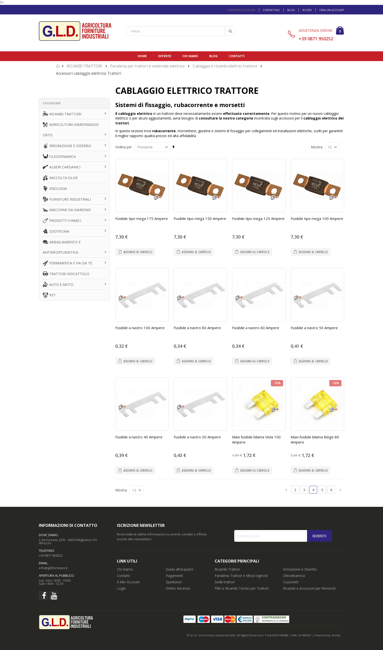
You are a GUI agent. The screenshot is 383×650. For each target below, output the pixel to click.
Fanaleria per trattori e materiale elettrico (147, 66)
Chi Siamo (125, 569)
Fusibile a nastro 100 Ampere (140, 327)
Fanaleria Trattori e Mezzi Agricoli (241, 575)
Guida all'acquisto (179, 569)
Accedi (307, 10)
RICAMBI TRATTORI (84, 66)
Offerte (164, 56)
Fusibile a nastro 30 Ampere (197, 436)
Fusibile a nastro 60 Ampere (255, 327)
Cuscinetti (290, 582)
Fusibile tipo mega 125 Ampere (258, 218)
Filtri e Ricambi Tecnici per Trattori (242, 588)
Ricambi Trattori (227, 569)
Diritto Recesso (178, 588)
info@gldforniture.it (53, 568)
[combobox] (181, 31)
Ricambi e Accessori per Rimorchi (309, 588)
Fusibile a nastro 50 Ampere (314, 327)
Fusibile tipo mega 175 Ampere (141, 218)
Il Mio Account (128, 582)
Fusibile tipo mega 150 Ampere (200, 218)
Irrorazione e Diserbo (300, 569)
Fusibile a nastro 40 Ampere (138, 436)
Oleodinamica (294, 575)
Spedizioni (174, 582)
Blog (291, 10)
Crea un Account (331, 10)
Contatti (237, 56)
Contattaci (271, 10)
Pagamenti (174, 575)
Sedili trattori (225, 582)
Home (142, 56)
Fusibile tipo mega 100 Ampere (317, 218)
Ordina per (123, 147)
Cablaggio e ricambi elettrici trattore (225, 66)
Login (121, 588)
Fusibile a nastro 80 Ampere (197, 327)
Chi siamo (190, 56)
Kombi (336, 635)
